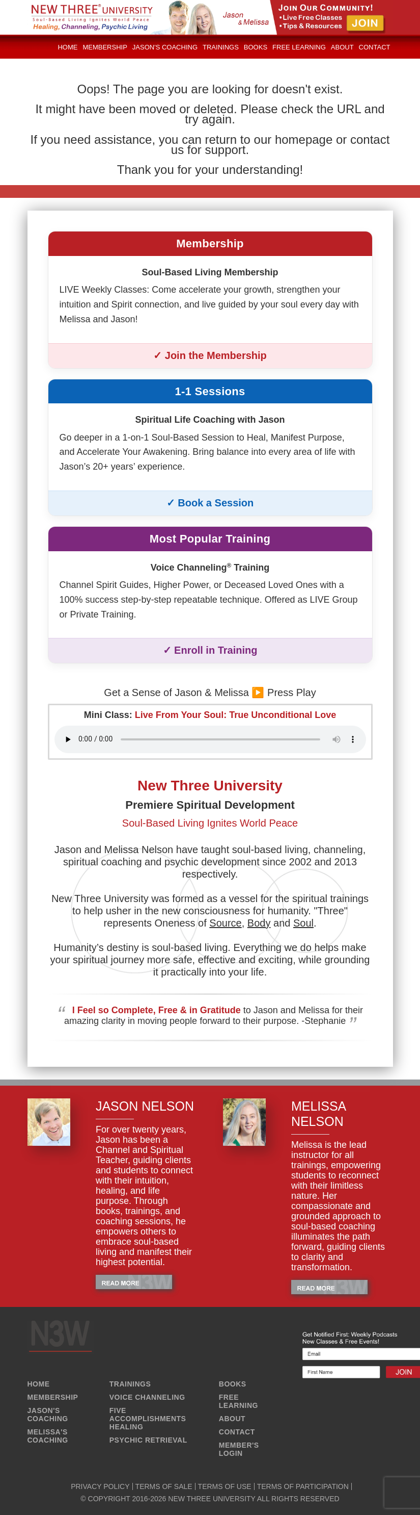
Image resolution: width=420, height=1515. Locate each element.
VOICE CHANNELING (147, 1397)
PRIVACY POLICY (100, 1486)
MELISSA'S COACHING (47, 1436)
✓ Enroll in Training (210, 650)
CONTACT (237, 1432)
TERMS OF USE (224, 1486)
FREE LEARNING (238, 1401)
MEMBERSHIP (52, 1397)
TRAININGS (130, 1384)
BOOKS (232, 1384)
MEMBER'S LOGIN (239, 1449)
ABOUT (232, 1419)
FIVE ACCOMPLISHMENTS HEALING (147, 1418)
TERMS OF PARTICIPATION (303, 1486)
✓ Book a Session (210, 502)
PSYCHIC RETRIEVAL (148, 1440)
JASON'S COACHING (47, 1414)
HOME (38, 1384)
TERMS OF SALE (163, 1486)
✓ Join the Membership (210, 355)
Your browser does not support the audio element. (210, 739)
